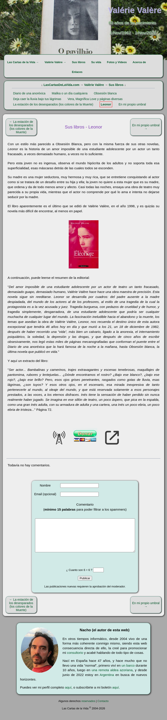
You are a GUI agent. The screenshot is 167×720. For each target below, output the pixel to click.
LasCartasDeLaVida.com (61, 85)
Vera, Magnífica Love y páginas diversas (95, 99)
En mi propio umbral (132, 104)
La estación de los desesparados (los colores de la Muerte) (53, 104)
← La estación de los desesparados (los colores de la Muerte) (21, 127)
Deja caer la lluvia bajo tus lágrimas (37, 99)
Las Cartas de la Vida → (23, 62)
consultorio (75, 659)
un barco (128, 672)
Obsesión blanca (105, 93)
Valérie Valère (94, 85)
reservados (88, 707)
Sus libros (78, 62)
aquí (68, 694)
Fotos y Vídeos (117, 62)
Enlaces (77, 72)
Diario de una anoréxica (29, 93)
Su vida (96, 62)
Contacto (103, 707)
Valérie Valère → (55, 62)
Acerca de (139, 62)
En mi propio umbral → (146, 126)
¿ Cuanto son (75, 576)
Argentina (107, 681)
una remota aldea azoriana (112, 676)
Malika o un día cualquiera (69, 93)
